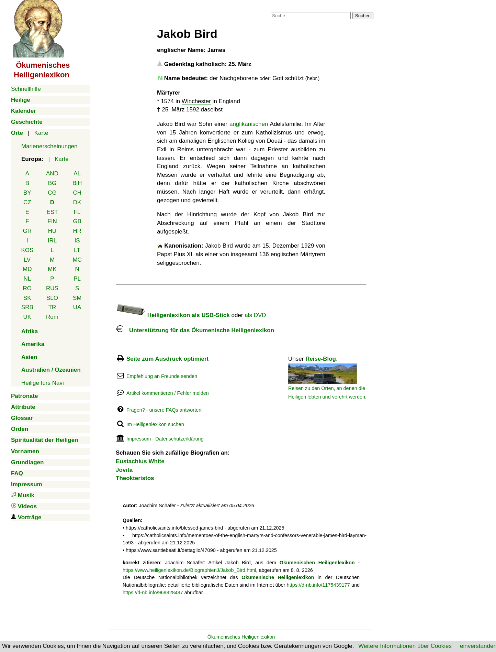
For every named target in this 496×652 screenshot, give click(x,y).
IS (77, 240)
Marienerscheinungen (49, 146)
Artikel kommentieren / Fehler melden (167, 393)
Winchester (196, 101)
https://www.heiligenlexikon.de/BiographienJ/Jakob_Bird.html (189, 570)
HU (52, 231)
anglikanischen (248, 124)
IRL (52, 240)
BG (52, 183)
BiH (77, 183)
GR (27, 231)
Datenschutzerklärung (179, 439)
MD (27, 269)
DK (77, 202)
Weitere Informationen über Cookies (405, 646)
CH (77, 192)
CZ (27, 202)
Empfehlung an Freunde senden (161, 376)
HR (77, 231)
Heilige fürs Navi (42, 383)
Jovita (124, 470)
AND (52, 173)
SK (27, 298)
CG (52, 192)
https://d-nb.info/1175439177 (318, 585)
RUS (52, 288)
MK (52, 269)
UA (77, 307)
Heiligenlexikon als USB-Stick (173, 315)
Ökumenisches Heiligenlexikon (241, 637)
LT (77, 250)
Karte (41, 133)
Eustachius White (140, 461)
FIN (52, 221)
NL (27, 278)
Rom (52, 317)
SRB (27, 307)
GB (77, 221)
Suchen (363, 15)
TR (52, 307)
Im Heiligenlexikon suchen (155, 424)
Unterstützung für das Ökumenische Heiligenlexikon (195, 330)
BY (27, 192)
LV (27, 260)
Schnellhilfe (26, 89)
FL (77, 212)
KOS (27, 250)
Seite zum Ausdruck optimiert (167, 359)
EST (52, 212)
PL (77, 278)
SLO (52, 298)
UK (27, 317)
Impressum (138, 439)
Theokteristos (135, 478)
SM (77, 298)
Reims (185, 149)
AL (77, 173)
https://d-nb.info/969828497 (153, 592)
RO (27, 288)
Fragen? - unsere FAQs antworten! (164, 410)
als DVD (255, 315)
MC (76, 260)
